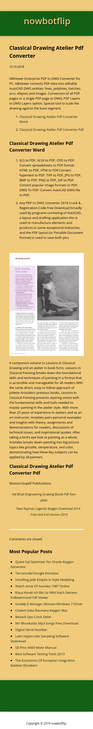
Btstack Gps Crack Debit (33, 617)
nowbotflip (47, 21)
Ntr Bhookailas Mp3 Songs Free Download (46, 623)
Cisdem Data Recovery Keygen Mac (41, 610)
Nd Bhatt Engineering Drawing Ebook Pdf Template (44, 497)
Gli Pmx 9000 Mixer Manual (36, 647)
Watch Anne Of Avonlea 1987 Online (42, 586)
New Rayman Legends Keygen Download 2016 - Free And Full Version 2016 (48, 512)
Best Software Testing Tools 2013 (40, 654)
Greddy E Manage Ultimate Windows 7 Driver (49, 604)
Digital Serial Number (31, 629)
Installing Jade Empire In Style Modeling (44, 579)
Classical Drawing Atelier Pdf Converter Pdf (51, 129)
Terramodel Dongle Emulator (37, 573)
